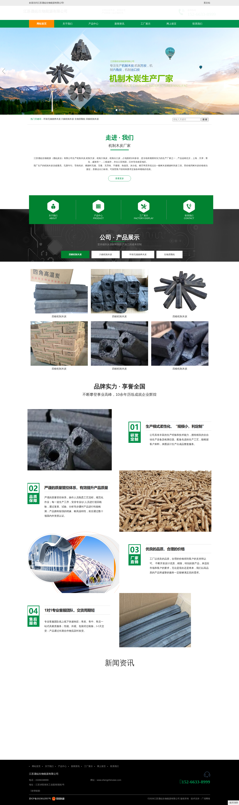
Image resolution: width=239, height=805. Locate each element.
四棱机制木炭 (92, 119)
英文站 (207, 3)
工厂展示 (145, 23)
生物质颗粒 (80, 119)
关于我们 (67, 23)
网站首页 (42, 23)
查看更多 (119, 178)
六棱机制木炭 (67, 119)
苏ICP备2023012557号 (40, 798)
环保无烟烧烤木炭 (52, 119)
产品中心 (93, 23)
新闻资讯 (119, 23)
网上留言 (171, 23)
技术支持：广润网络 (200, 798)
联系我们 (197, 23)
